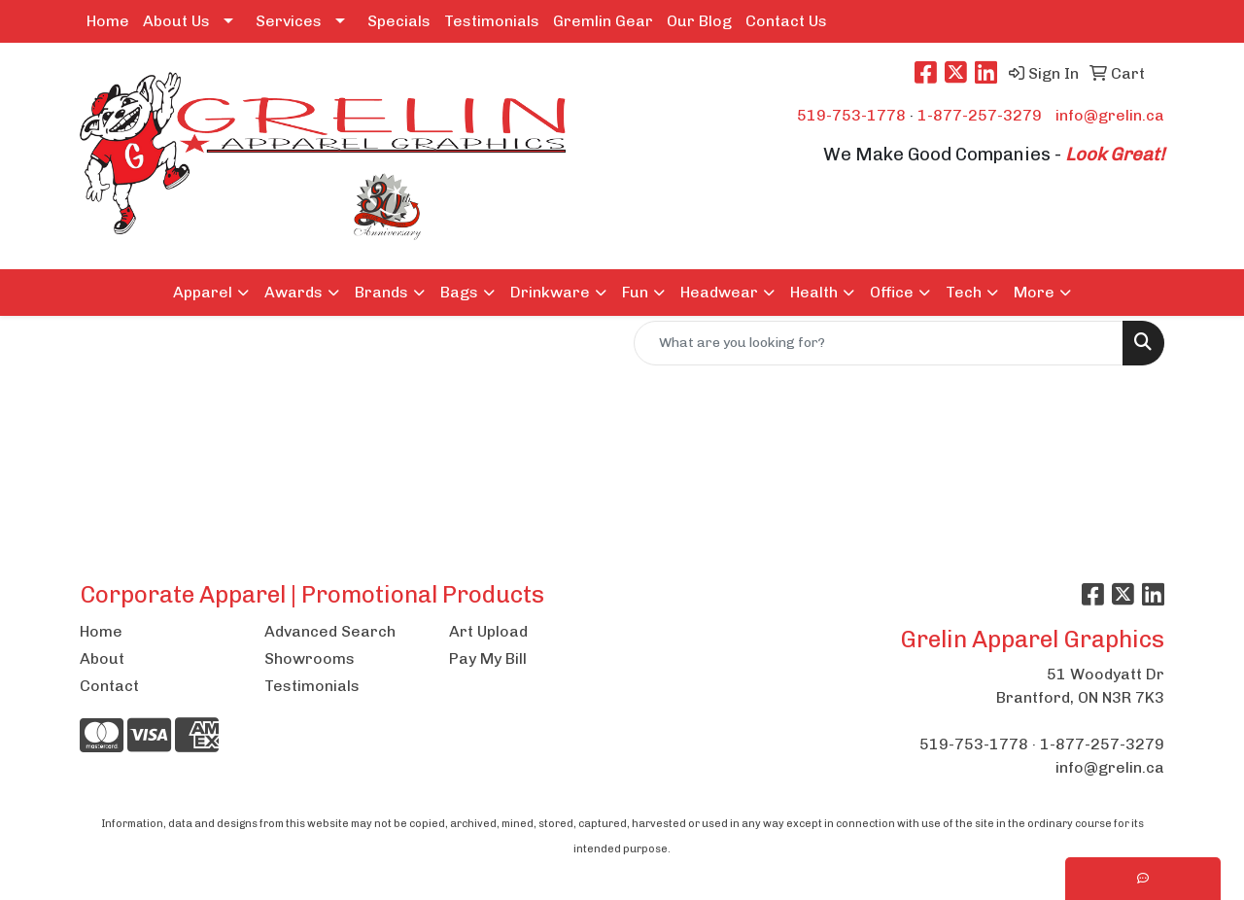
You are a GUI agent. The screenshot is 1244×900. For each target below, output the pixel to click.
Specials (399, 21)
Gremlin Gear (603, 21)
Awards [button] (293, 292)
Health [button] (814, 292)
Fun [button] (635, 292)
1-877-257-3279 (979, 115)
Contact (109, 685)
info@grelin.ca (1109, 115)
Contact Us (786, 21)
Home (107, 21)
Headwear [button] (719, 292)
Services (289, 21)
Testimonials (491, 21)
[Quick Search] (878, 343)
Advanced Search (330, 631)
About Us (176, 21)
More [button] (1034, 292)
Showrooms (309, 658)
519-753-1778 (851, 115)
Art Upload (488, 631)
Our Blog (699, 21)
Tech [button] (964, 292)
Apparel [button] (202, 292)
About (102, 658)
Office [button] (892, 292)
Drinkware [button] (550, 292)
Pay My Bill (488, 658)
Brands (381, 292)
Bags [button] (459, 292)
